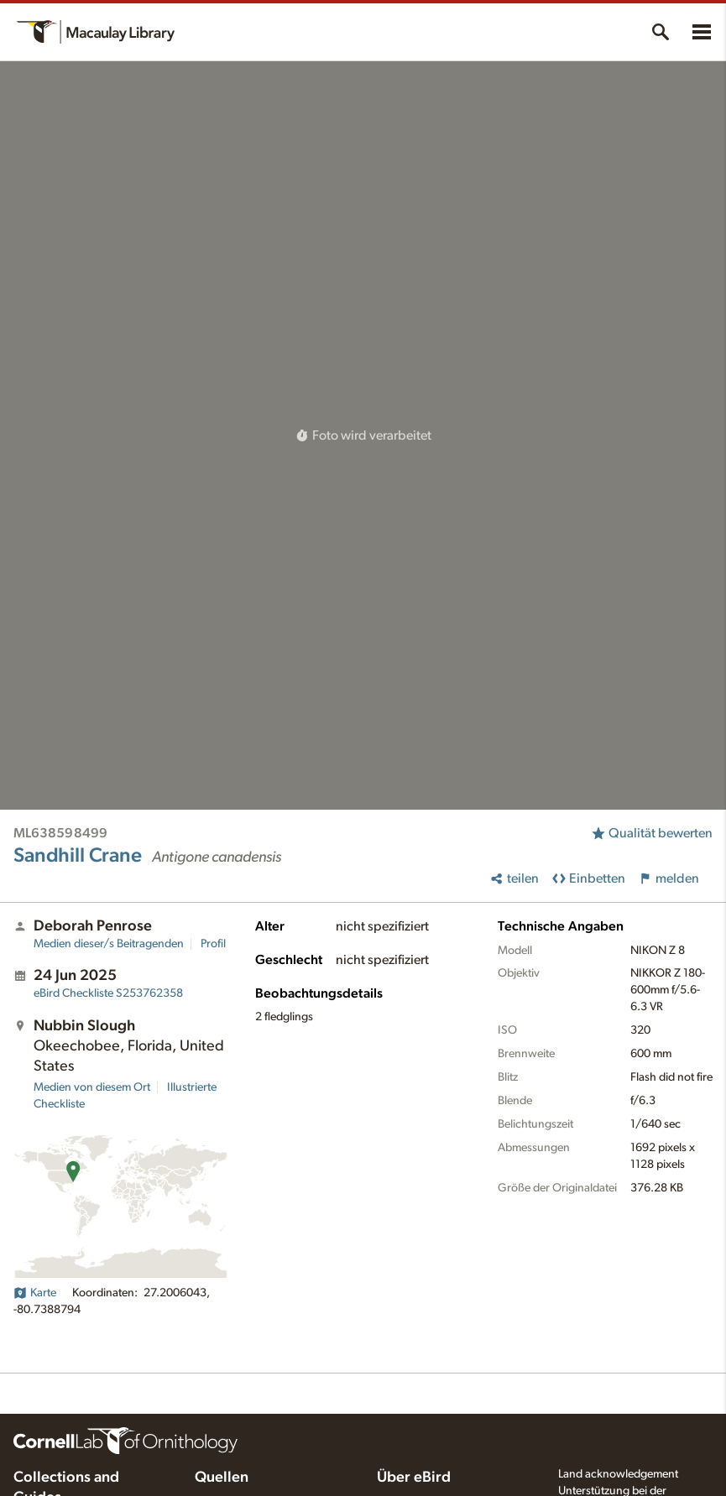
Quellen (221, 1477)
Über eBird (414, 1477)
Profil (213, 944)
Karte (34, 1293)
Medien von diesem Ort (92, 1087)
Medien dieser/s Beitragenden (109, 944)
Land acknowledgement (618, 1474)
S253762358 (108, 993)
